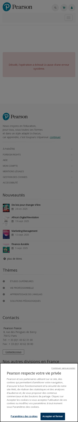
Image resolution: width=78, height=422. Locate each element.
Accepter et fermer (52, 416)
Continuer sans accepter (63, 368)
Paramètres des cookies (24, 416)
